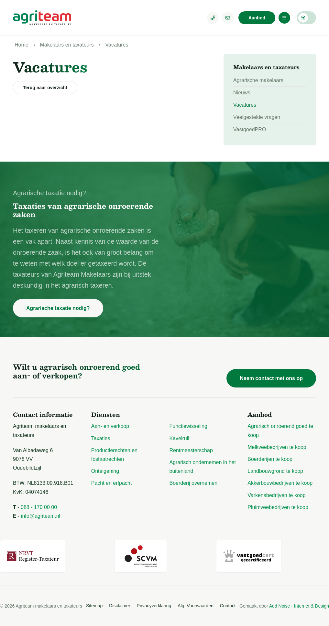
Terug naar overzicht (45, 87)
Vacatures (116, 45)
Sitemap (94, 605)
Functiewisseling (188, 426)
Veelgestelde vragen (256, 117)
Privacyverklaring (154, 605)
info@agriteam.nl (40, 516)
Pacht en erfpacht (111, 483)
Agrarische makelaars (258, 80)
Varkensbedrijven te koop (276, 495)
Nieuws (241, 92)
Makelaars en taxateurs (66, 45)
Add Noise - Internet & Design (299, 606)
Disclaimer (119, 605)
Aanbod (256, 17)
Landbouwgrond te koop (275, 471)
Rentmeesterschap (191, 450)
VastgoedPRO (249, 129)
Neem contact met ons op (271, 378)
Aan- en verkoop (110, 426)
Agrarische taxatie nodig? (58, 308)
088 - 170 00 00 (39, 507)
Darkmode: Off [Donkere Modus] (306, 17)
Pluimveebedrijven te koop (277, 507)
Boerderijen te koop (269, 459)
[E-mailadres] (228, 18)
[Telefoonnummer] (213, 18)
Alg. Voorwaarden (196, 605)
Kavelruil (179, 438)
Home (21, 45)
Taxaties (100, 438)
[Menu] (284, 18)
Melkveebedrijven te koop (276, 447)
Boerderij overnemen (194, 483)
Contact (228, 605)
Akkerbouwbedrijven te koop (280, 483)
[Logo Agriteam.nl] (42, 18)
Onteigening (105, 471)
